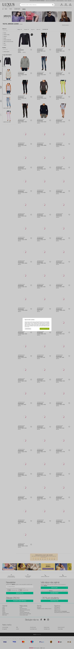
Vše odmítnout (27, 328)
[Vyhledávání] (53, 4)
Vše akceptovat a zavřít (45, 328)
